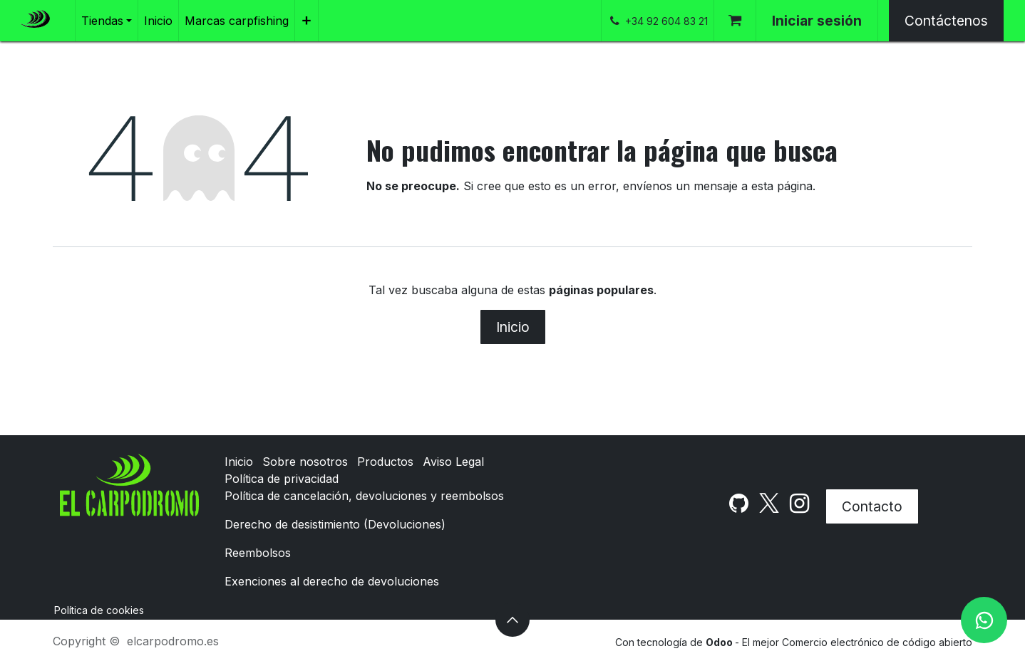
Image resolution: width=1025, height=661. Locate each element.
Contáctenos (946, 20)
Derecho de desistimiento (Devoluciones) (335, 524)
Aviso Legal (453, 461)
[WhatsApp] (984, 620)
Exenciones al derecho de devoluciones (332, 581)
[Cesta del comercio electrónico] (735, 20)
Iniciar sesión (817, 20)
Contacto (872, 506)
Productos (385, 461)
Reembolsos (258, 553)
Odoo (720, 642)
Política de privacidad (282, 479)
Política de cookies (99, 610)
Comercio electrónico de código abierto (877, 642)
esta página (782, 186)
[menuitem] (107, 20)
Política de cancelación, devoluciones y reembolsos (364, 496)
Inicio (513, 326)
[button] (512, 620)
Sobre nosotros (305, 461)
